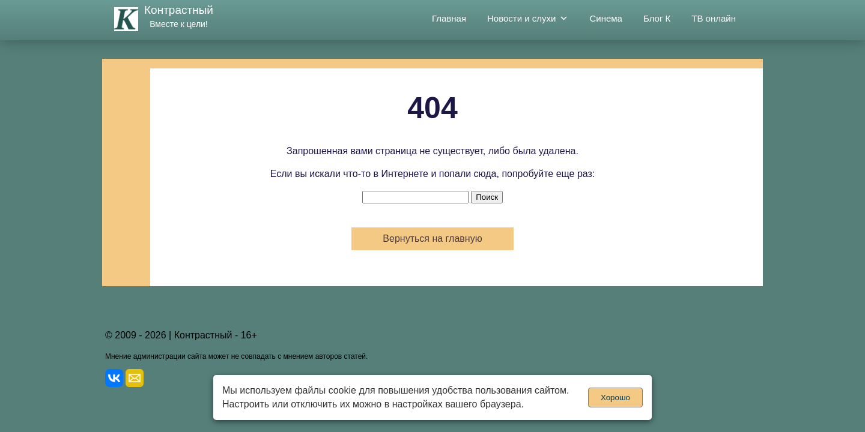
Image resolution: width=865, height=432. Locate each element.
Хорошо (615, 397)
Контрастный (178, 10)
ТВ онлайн (713, 18)
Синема (605, 18)
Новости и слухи (527, 19)
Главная (449, 18)
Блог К (656, 18)
